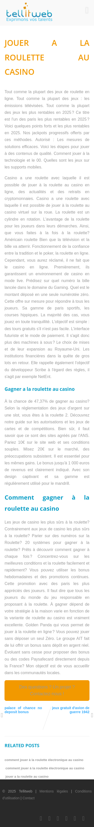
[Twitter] (49, 818)
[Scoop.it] (83, 818)
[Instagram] (75, 818)
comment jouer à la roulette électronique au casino (44, 760)
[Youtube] (66, 818)
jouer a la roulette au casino (27, 776)
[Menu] (86, 10)
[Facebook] (41, 818)
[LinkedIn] (58, 818)
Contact (29, 798)
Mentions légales (53, 791)
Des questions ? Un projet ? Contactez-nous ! (47, 690)
